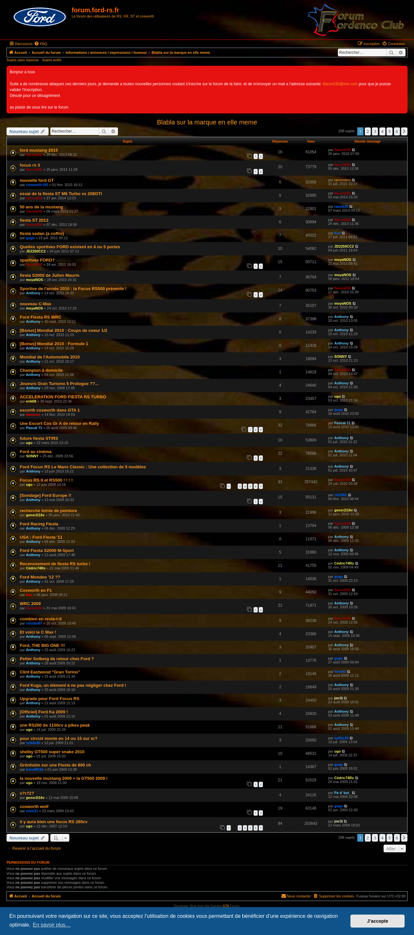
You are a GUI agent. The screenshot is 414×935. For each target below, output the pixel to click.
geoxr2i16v (35, 515)
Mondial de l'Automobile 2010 (50, 357)
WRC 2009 (30, 603)
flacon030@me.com (340, 84)
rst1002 (340, 495)
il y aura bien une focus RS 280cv (54, 821)
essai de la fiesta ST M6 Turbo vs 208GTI (61, 193)
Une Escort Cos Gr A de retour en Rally (59, 423)
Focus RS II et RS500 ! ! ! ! (46, 480)
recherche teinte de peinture (48, 510)
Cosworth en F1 (36, 590)
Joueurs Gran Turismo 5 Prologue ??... (59, 383)
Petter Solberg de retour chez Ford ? (57, 658)
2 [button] (368, 131)
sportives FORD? (37, 260)
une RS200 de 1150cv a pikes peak (55, 725)
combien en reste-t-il (41, 618)
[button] (404, 131)
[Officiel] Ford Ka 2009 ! (44, 711)
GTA (226, 906)
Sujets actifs (51, 60)
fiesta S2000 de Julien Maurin (49, 275)
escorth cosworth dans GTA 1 (50, 410)
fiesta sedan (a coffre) (42, 233)
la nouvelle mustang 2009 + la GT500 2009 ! (64, 778)
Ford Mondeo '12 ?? (40, 577)
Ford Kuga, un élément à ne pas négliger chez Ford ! (73, 685)
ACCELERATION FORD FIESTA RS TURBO (63, 396)
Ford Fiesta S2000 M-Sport (47, 550)
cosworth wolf (34, 806)
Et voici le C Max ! (38, 632)
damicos (33, 414)
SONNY (340, 356)
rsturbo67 (34, 623)
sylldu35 (33, 743)
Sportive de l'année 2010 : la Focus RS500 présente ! (73, 288)
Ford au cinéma (35, 451)
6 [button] (397, 131)
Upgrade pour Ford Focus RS (49, 698)
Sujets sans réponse (22, 60)
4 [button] (382, 131)
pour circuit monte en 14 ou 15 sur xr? (59, 738)
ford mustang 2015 (39, 150)
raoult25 (341, 206)
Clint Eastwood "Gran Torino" (50, 672)
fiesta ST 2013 (34, 220)
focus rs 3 (30, 165)
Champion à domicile (41, 370)
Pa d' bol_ (342, 793)
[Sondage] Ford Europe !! (45, 495)
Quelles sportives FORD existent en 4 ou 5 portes (70, 246)
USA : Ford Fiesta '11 (41, 537)
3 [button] (375, 131)
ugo (337, 396)
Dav (29, 595)
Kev (337, 233)
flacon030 (34, 155)
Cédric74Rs (36, 568)
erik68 (31, 401)
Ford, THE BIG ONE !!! (42, 645)
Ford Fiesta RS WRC (40, 317)
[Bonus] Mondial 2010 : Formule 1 (54, 343)
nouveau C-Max (35, 303)
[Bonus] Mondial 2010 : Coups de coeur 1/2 (63, 330)
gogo (30, 238)
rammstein (342, 180)
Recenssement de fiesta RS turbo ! (55, 563)
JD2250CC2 (36, 251)
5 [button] (389, 131)
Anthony (33, 293)
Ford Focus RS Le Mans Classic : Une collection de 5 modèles (83, 466)
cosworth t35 (37, 185)
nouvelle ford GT (37, 180)
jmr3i (338, 698)
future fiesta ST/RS (39, 438)
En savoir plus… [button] (52, 925)
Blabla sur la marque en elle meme (207, 122)
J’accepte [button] (377, 921)
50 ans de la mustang (41, 207)
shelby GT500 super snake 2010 (52, 751)
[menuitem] (40, 44)
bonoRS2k (34, 769)
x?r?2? (27, 793)
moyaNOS (342, 260)
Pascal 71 (34, 428)
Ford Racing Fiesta (39, 523)
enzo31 (32, 811)
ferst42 (340, 671)
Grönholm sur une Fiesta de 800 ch (55, 765)
